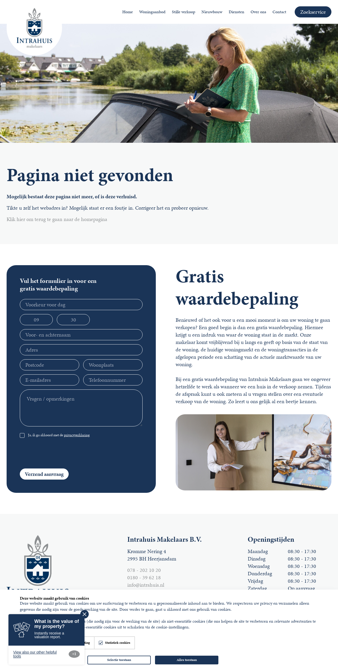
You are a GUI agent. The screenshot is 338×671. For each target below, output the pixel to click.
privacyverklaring (77, 435)
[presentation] (102, 454)
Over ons (258, 12)
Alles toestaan (187, 660)
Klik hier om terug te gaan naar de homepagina (57, 219)
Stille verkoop (183, 12)
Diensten (236, 12)
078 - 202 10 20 (144, 570)
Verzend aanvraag (44, 474)
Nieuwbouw (211, 12)
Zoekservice (313, 12)
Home (127, 12)
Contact (279, 12)
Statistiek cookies (117, 643)
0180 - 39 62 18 (144, 577)
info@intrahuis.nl (145, 585)
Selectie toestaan (119, 660)
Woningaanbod (152, 12)
